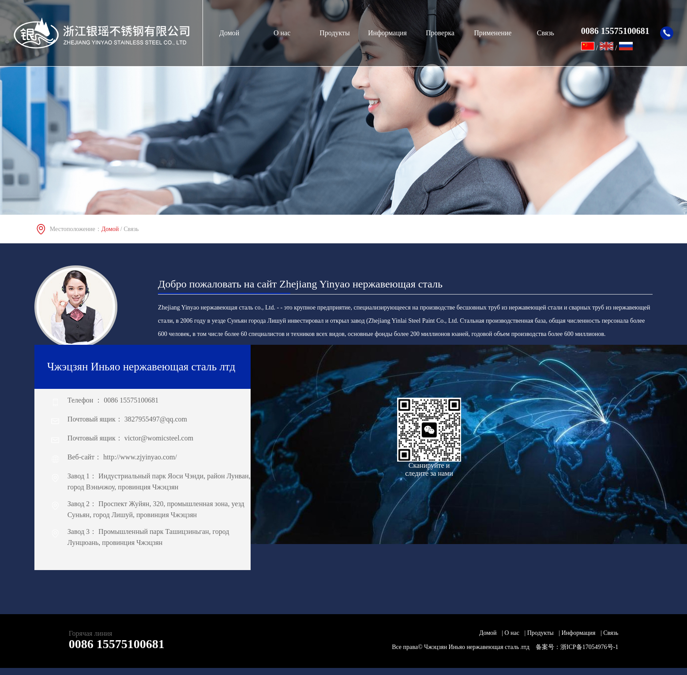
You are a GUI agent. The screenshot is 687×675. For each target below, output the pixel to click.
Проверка (440, 33)
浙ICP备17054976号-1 (589, 647)
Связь (545, 33)
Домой (229, 33)
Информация (387, 33)
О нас (282, 33)
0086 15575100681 (117, 644)
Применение (492, 33)
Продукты (334, 33)
